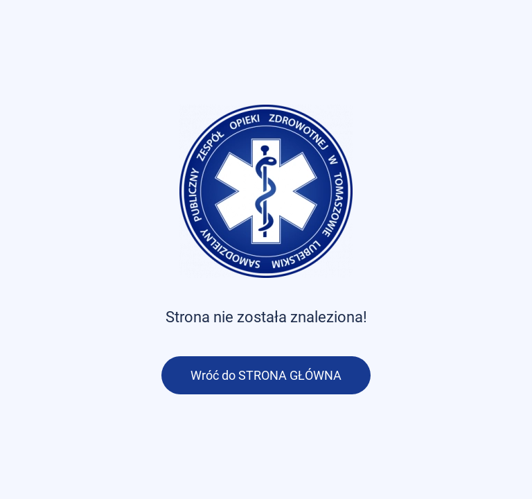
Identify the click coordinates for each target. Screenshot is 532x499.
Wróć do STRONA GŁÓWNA (266, 375)
